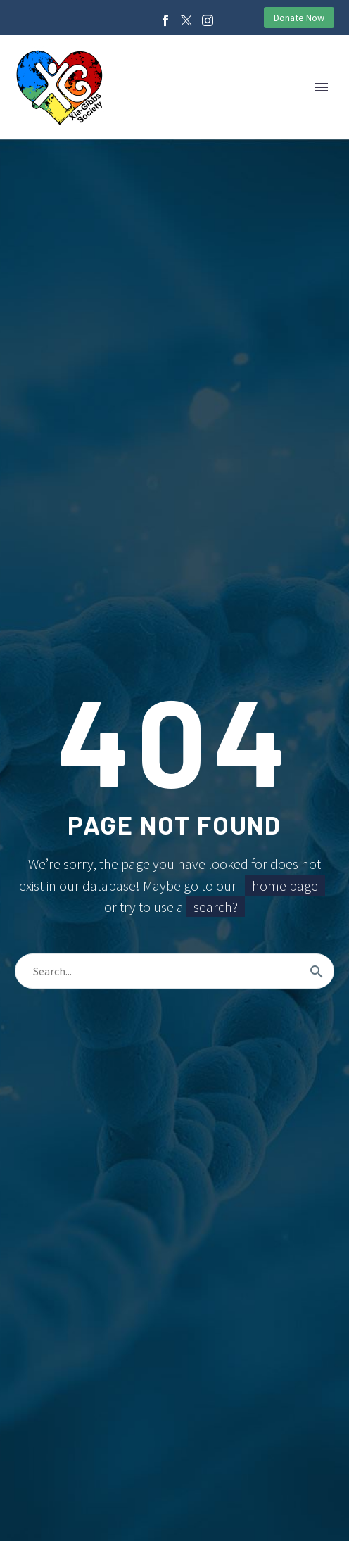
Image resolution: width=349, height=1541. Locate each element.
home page (285, 885)
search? (215, 906)
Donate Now (299, 17)
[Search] (174, 971)
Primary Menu (321, 87)
